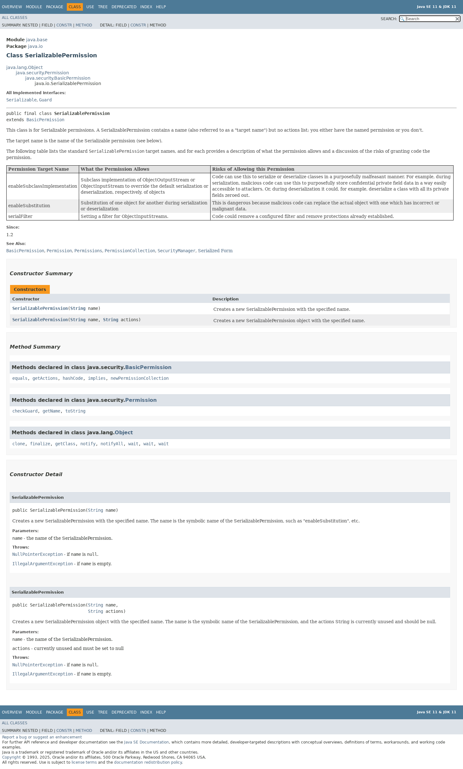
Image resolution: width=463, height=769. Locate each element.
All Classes (14, 17)
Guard (45, 99)
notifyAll (112, 443)
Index (146, 7)
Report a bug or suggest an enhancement (42, 737)
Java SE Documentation (146, 742)
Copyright (11, 757)
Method (84, 25)
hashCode (73, 378)
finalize (40, 443)
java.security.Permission (42, 72)
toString (75, 410)
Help (161, 7)
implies (97, 378)
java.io (35, 46)
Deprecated (124, 7)
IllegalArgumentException (42, 563)
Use (90, 7)
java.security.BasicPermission (57, 78)
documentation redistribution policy (148, 762)
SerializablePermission (40, 308)
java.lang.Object (24, 67)
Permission (141, 400)
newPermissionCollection (140, 378)
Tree (103, 7)
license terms (84, 762)
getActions (45, 378)
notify (87, 443)
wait (133, 443)
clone (18, 443)
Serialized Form (215, 250)
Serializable (21, 99)
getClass (65, 443)
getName (51, 410)
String (77, 308)
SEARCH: (389, 19)
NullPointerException (37, 554)
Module (34, 7)
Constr (64, 25)
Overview (12, 7)
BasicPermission (45, 119)
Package (54, 7)
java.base (37, 39)
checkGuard (25, 410)
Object (124, 433)
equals (19, 378)
